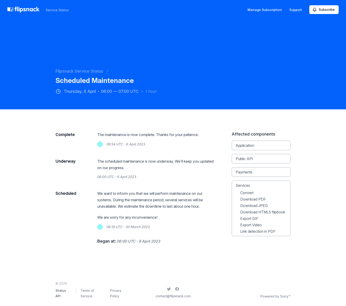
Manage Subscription (265, 10)
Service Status (57, 10)
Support (295, 10)
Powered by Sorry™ (275, 296)
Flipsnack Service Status (79, 71)
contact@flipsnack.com (173, 296)
